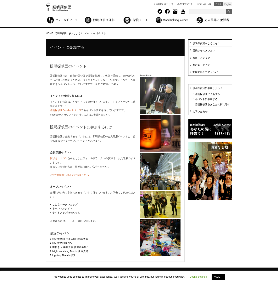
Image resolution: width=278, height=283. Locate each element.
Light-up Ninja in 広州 (64, 255)
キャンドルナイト (62, 208)
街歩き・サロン (59, 158)
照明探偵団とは (164, 4)
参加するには (184, 4)
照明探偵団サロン (62, 243)
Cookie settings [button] (198, 276)
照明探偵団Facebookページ (65, 110)
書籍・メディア (201, 57)
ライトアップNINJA (63, 212)
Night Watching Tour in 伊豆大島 (70, 251)
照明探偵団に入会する (207, 94)
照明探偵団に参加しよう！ (69, 33)
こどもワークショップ (64, 204)
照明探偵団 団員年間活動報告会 (70, 239)
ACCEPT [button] (218, 277)
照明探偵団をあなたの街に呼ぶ (212, 104)
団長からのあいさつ (203, 50)
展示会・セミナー (202, 65)
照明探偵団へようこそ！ (206, 43)
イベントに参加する (206, 99)
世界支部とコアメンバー (206, 72)
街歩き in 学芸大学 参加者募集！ (70, 247)
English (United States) (227, 4)
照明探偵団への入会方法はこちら (70, 174)
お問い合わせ (203, 4)
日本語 (218, 4)
